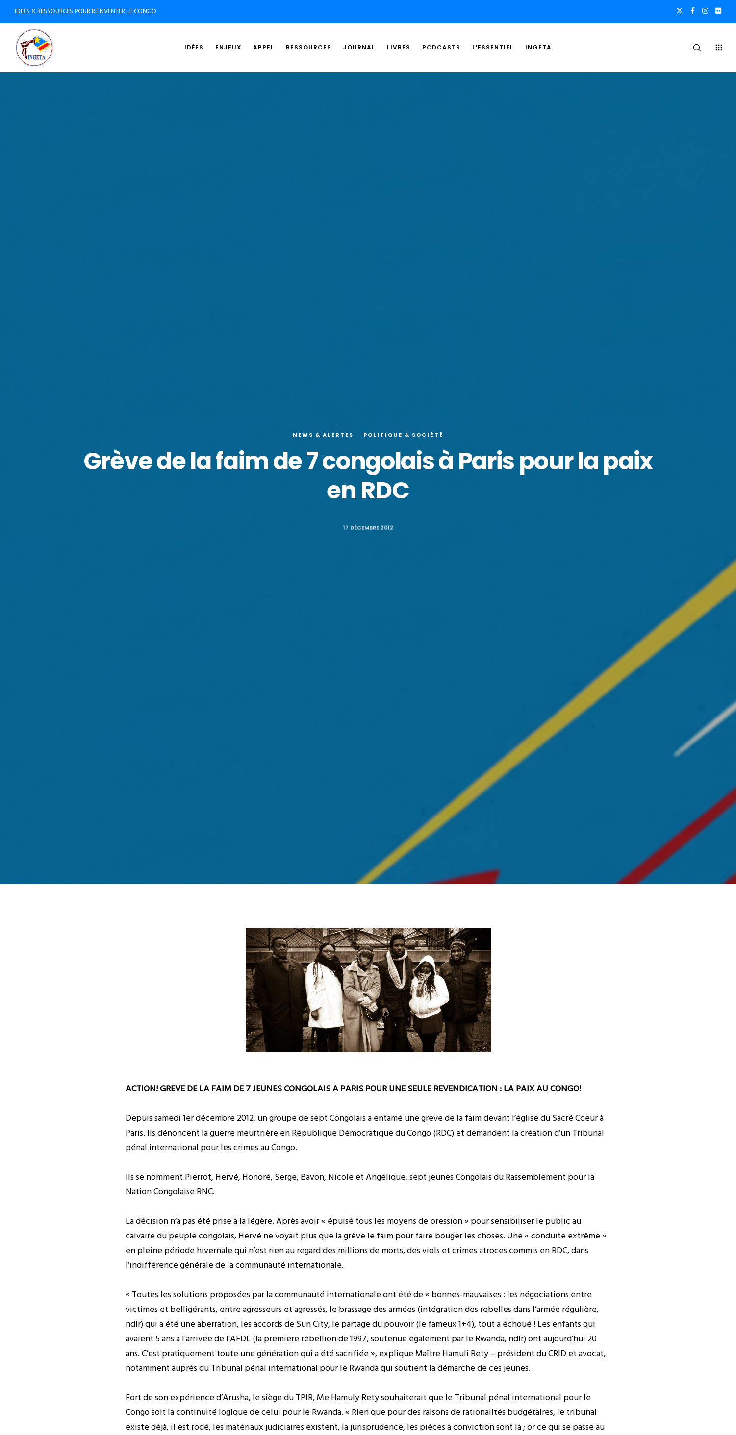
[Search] (691, 47)
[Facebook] (692, 10)
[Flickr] (718, 10)
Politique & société (403, 435)
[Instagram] (705, 10)
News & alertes (323, 435)
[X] (679, 10)
